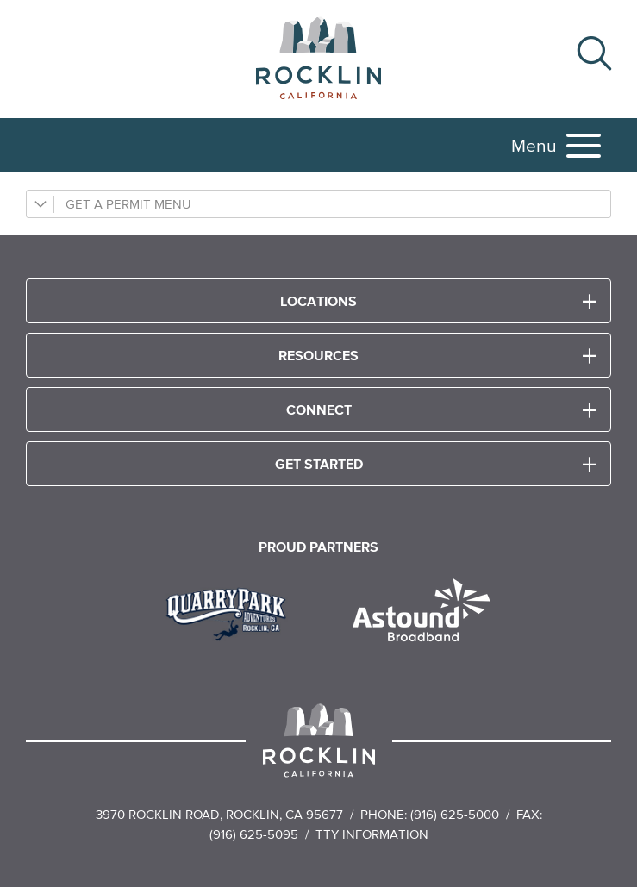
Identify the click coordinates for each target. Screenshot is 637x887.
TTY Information (371, 834)
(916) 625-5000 (454, 814)
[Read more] (232, 612)
